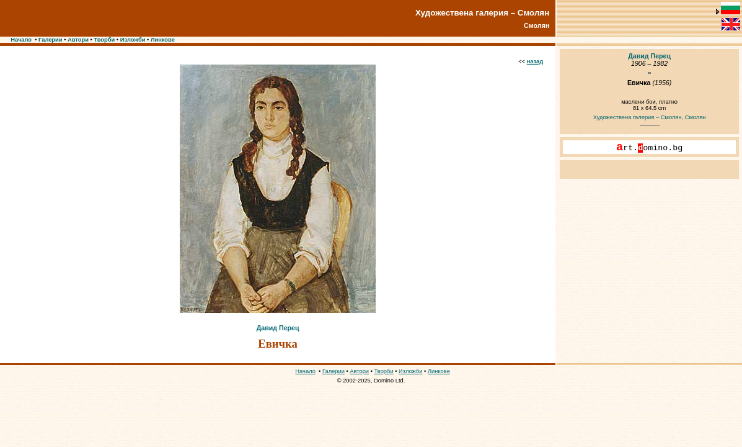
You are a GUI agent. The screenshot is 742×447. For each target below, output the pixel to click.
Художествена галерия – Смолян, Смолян (649, 117)
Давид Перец (278, 328)
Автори (78, 40)
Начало (21, 40)
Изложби (133, 40)
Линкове (163, 40)
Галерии (50, 40)
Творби (104, 40)
